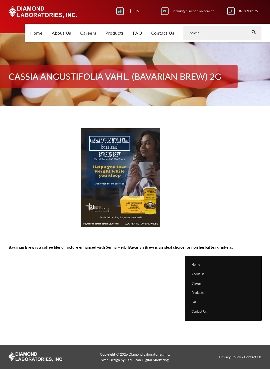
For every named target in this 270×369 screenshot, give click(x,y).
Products (114, 33)
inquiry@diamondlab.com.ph (194, 11)
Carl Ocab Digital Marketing (147, 360)
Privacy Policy (230, 357)
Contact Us (162, 33)
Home (36, 33)
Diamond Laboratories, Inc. (43, 12)
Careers (88, 33)
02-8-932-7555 (250, 11)
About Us (61, 33)
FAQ (137, 33)
